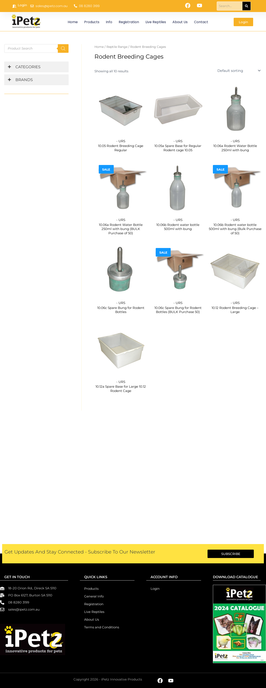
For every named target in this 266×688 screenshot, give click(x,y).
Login (22, 5)
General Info (94, 596)
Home (73, 22)
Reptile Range (116, 46)
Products (91, 22)
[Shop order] (239, 70)
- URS (120, 141)
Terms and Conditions (101, 627)
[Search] (246, 6)
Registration (129, 22)
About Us (180, 22)
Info (109, 22)
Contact (201, 22)
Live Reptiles (155, 22)
